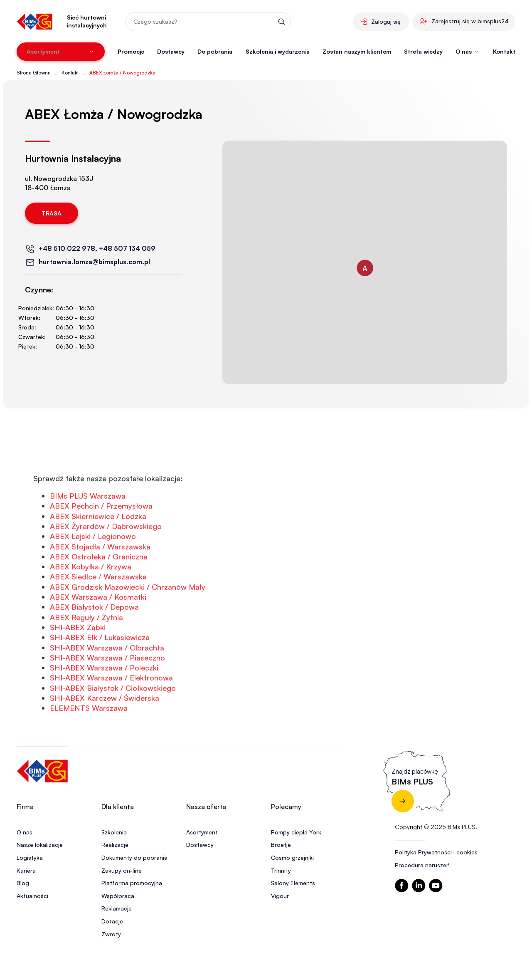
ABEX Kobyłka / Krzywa (90, 596)
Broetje (281, 844)
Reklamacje (116, 908)
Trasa (52, 213)
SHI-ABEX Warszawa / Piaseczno (107, 687)
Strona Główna (34, 72)
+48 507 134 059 (127, 248)
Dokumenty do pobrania (134, 857)
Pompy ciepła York (296, 832)
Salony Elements (293, 882)
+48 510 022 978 (67, 248)
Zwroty (111, 934)
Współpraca (117, 895)
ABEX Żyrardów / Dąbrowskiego (106, 556)
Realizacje (114, 844)
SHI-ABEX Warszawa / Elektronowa (111, 707)
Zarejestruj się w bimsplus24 (470, 21)
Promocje (131, 51)
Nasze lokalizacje (40, 844)
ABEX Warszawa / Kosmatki (98, 626)
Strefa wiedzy (423, 51)
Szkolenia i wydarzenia (278, 51)
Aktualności (32, 895)
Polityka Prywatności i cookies (436, 852)
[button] (365, 268)
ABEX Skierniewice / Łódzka (98, 546)
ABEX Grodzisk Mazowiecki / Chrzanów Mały (127, 616)
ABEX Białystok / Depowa (94, 636)
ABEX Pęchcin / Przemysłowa (101, 535)
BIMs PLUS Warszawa (88, 525)
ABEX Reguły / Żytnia (86, 647)
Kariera (26, 870)
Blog (23, 882)
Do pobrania (214, 51)
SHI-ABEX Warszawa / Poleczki (104, 697)
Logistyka (30, 857)
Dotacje (112, 921)
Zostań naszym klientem (357, 51)
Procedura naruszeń (422, 865)
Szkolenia (114, 832)
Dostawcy (171, 51)
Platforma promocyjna (131, 882)
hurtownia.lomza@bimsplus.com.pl (94, 261)
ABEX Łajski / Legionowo (93, 566)
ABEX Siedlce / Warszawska (98, 606)
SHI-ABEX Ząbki (78, 657)
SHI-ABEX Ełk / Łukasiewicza (100, 667)
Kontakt (504, 51)
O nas (24, 832)
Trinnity (281, 870)
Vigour (280, 895)
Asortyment (202, 832)
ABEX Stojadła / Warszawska (100, 576)
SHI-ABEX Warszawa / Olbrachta (107, 677)
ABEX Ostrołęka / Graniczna (99, 586)
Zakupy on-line (121, 870)
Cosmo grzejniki (292, 857)
